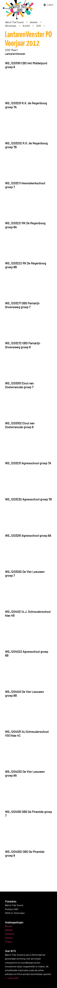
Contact (9, 937)
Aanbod (33, 22)
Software (9, 933)
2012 (38, 25)
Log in (48, 4)
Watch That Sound (14, 22)
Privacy (8, 941)
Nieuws (8, 926)
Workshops (10, 25)
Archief (26, 25)
